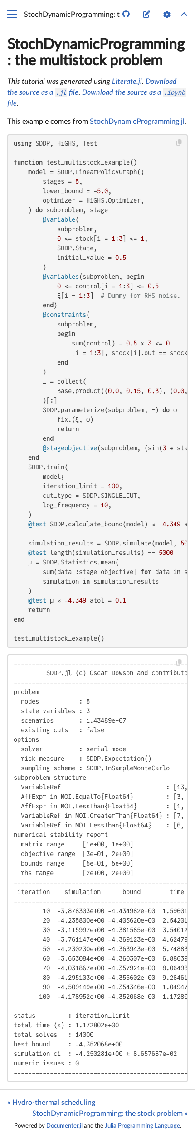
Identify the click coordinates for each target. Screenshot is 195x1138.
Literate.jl (127, 81)
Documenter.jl (64, 1125)
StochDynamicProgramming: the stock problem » (110, 1113)
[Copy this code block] (179, 142)
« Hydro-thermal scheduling (51, 1102)
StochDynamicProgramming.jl (137, 121)
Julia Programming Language (142, 1125)
